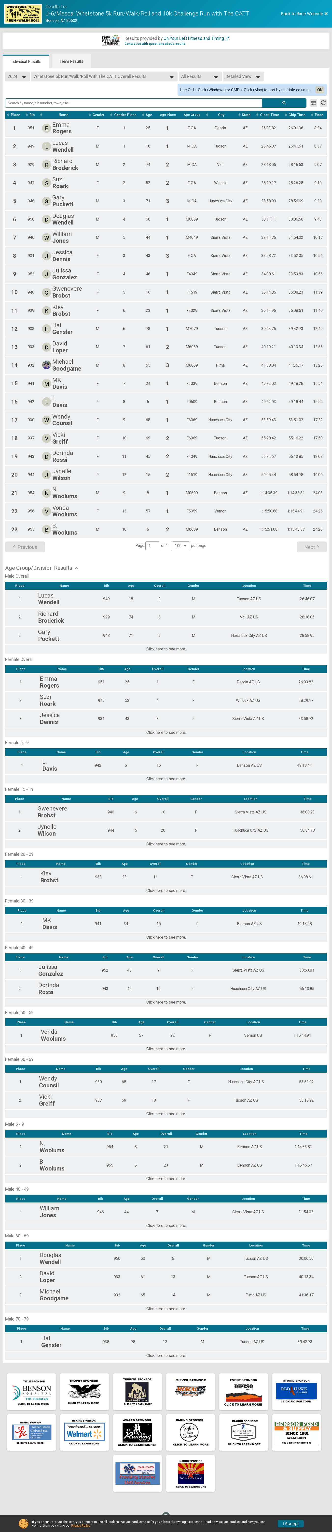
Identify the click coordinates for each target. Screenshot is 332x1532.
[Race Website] (25, 14)
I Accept (291, 1523)
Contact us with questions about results (154, 43)
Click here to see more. (166, 653)
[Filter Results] (313, 103)
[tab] (25, 61)
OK (319, 90)
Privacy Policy (80, 1525)
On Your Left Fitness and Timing (194, 38)
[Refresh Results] (323, 103)
